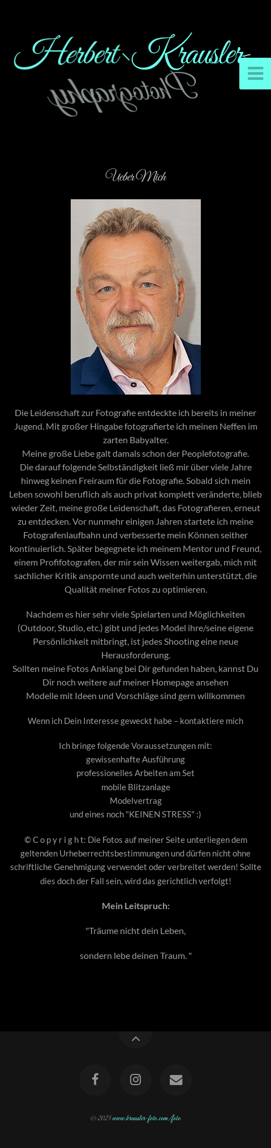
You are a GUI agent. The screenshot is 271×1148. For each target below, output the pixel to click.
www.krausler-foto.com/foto (146, 1118)
